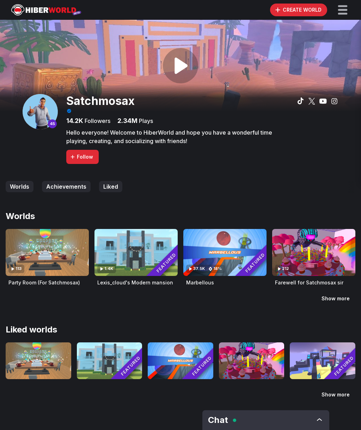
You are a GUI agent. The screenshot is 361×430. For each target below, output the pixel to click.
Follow (81, 157)
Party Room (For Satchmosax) (44, 282)
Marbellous (200, 282)
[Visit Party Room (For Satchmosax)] (47, 252)
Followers (96, 120)
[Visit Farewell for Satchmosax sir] (313, 252)
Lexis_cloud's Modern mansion (135, 282)
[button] (343, 10)
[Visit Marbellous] (225, 252)
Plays (145, 120)
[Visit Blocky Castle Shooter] (322, 360)
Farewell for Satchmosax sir (309, 282)
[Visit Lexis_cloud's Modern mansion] (136, 252)
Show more (336, 298)
